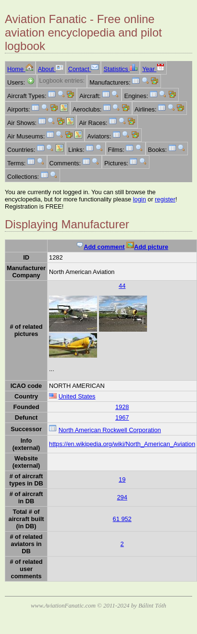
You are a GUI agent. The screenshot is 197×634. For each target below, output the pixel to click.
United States (77, 396)
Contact (83, 69)
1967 (122, 417)
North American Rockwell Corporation (110, 430)
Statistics (120, 69)
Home (20, 69)
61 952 (122, 518)
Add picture (147, 246)
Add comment (100, 246)
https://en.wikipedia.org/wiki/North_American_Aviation (122, 444)
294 (122, 497)
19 (122, 479)
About (50, 69)
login (139, 199)
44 (122, 285)
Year (153, 69)
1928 (122, 406)
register (165, 199)
